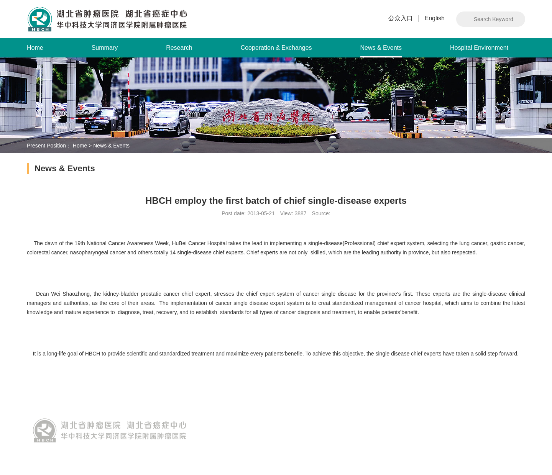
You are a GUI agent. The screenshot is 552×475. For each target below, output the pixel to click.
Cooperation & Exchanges (276, 47)
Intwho (517, 457)
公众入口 (400, 18)
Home (35, 47)
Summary (105, 47)
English (435, 18)
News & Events (381, 50)
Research (179, 47)
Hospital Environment (479, 47)
